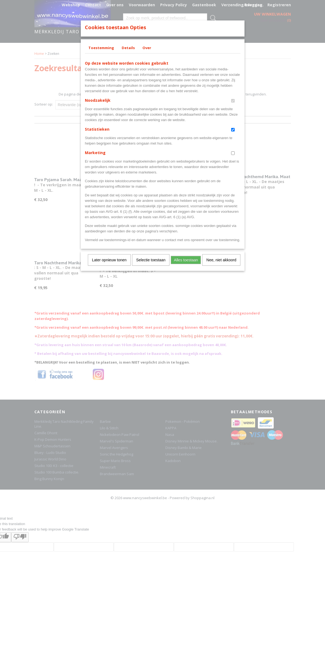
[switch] (233, 101)
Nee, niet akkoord (221, 260)
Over (146, 47)
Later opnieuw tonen (109, 260)
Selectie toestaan (150, 260)
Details (128, 47)
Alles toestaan (186, 260)
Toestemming (101, 47)
